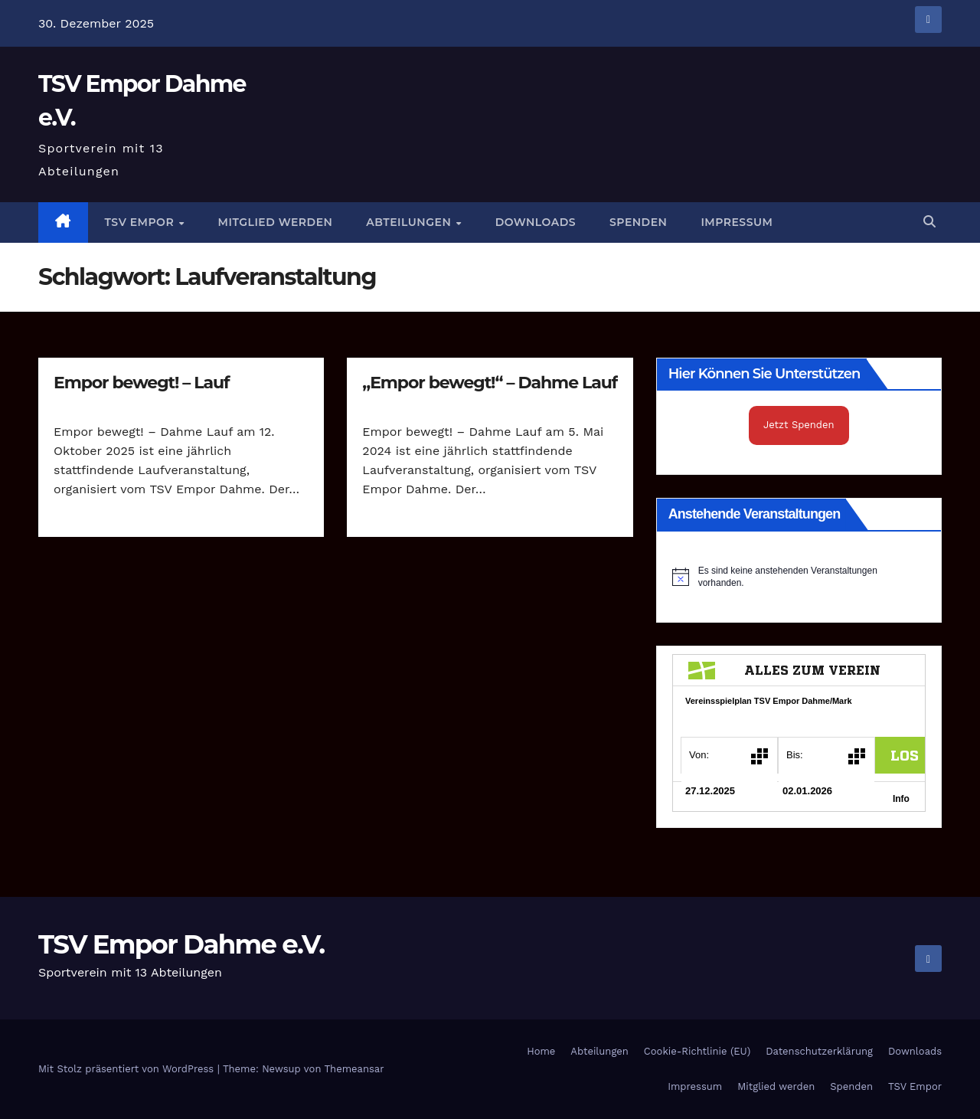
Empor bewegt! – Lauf (142, 382)
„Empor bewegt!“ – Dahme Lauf (489, 382)
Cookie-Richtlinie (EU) (697, 1051)
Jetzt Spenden (799, 424)
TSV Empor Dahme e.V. (181, 944)
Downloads (535, 222)
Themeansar (354, 1069)
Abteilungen (410, 222)
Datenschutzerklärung (819, 1051)
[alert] (799, 577)
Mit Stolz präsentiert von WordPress (127, 1069)
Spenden (638, 222)
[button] (929, 221)
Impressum (737, 222)
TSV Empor (141, 222)
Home (541, 1051)
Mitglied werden (275, 222)
